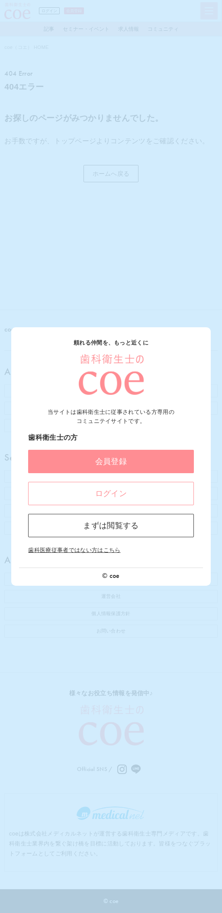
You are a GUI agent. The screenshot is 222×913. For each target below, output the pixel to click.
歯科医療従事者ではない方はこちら (74, 550)
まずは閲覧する (110, 525)
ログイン (111, 493)
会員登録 (111, 461)
